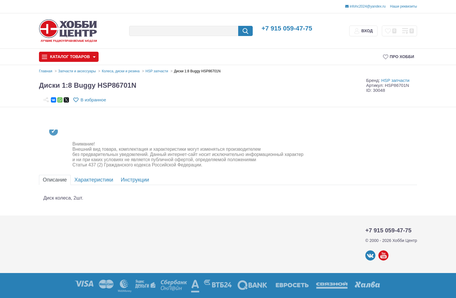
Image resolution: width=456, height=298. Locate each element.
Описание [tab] (55, 180)
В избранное (93, 99)
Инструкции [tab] (135, 180)
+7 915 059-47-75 (286, 28)
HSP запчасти (395, 80)
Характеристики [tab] (93, 180)
